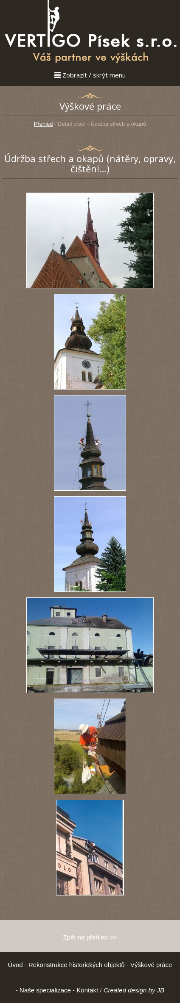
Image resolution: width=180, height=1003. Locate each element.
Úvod (15, 964)
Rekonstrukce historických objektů (76, 964)
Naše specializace (45, 990)
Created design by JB (134, 990)
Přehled (43, 124)
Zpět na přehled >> (90, 937)
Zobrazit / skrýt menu (90, 75)
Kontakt (87, 990)
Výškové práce (151, 964)
